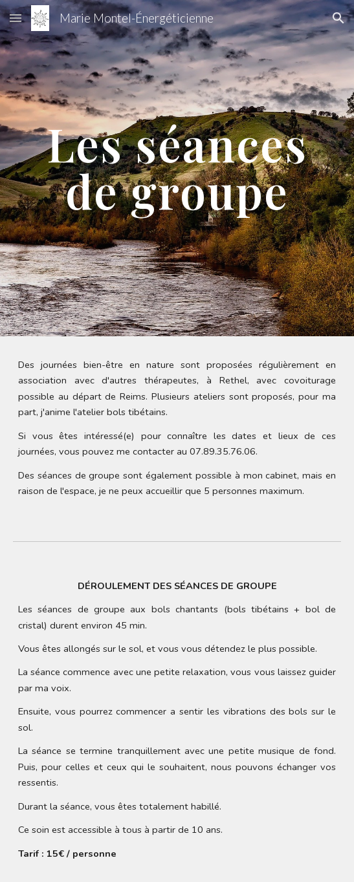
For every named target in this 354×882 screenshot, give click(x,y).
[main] (177, 168)
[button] (15, 18)
